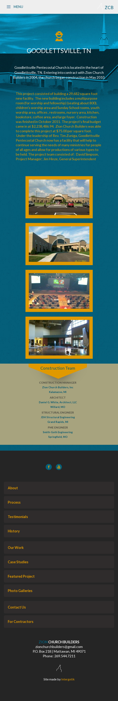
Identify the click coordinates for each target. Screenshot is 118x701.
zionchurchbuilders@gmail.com (59, 646)
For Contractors (20, 621)
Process (14, 502)
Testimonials (18, 517)
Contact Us (17, 607)
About (13, 488)
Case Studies (18, 562)
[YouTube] (59, 467)
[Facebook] (49, 467)
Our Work (16, 547)
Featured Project (21, 576)
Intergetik (68, 679)
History (14, 531)
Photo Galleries (20, 591)
